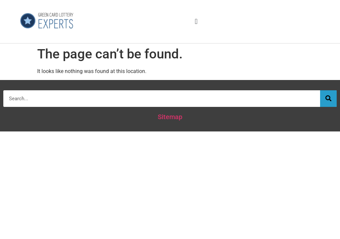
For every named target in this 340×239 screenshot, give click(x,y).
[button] (196, 21)
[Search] (328, 98)
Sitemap (170, 117)
